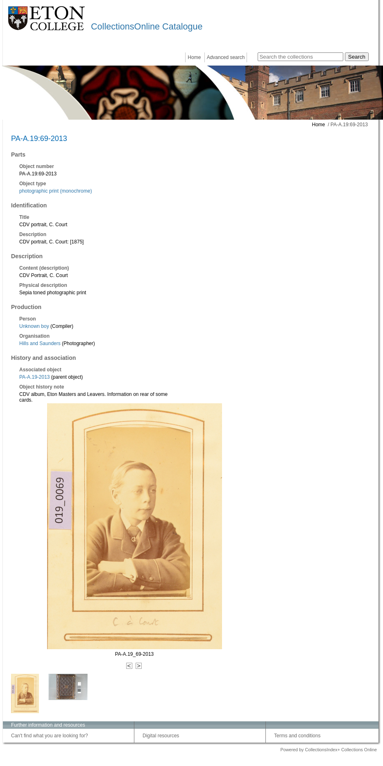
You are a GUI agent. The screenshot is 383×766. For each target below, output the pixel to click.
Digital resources (161, 736)
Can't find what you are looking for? (49, 736)
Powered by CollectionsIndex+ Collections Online (328, 749)
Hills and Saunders (40, 343)
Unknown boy (34, 326)
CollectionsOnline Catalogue (146, 26)
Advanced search (226, 57)
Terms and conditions (297, 736)
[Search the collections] (300, 56)
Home (194, 57)
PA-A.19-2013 (34, 377)
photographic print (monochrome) (55, 191)
